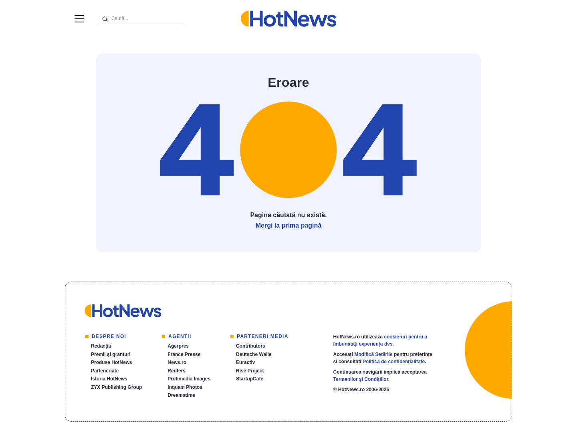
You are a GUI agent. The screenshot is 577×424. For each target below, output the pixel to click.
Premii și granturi (111, 354)
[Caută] (105, 18)
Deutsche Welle (253, 354)
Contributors (250, 346)
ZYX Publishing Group (116, 387)
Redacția (101, 346)
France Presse (183, 354)
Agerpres (178, 346)
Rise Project (250, 371)
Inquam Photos (184, 387)
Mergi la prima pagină (288, 225)
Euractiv (245, 362)
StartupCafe (249, 379)
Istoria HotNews (109, 379)
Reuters (176, 371)
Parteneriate (105, 371)
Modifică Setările (373, 354)
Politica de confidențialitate (394, 361)
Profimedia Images (188, 379)
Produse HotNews (111, 362)
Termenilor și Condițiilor (360, 379)
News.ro (176, 362)
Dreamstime (181, 395)
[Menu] (79, 18)
